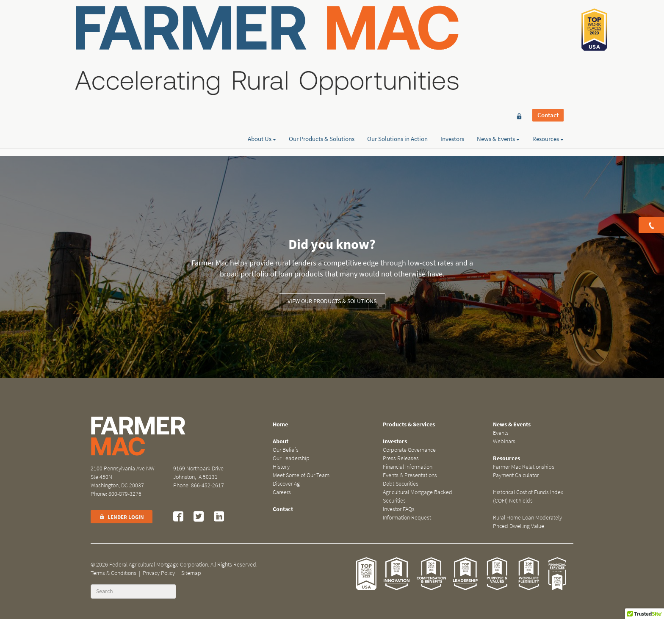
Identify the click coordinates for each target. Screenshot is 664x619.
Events (501, 433)
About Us (262, 37)
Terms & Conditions (113, 573)
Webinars (504, 441)
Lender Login (121, 517)
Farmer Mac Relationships (523, 467)
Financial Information (407, 467)
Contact (548, 22)
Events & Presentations (410, 475)
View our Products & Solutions (332, 301)
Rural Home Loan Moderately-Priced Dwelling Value (528, 522)
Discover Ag (286, 484)
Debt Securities (400, 484)
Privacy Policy (159, 573)
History (281, 467)
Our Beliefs (286, 450)
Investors (452, 37)
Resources (548, 37)
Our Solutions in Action (397, 37)
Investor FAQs (399, 509)
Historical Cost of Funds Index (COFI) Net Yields (528, 496)
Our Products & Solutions (321, 37)
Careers (282, 492)
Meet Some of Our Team (301, 475)
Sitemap (191, 573)
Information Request (407, 518)
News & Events (498, 37)
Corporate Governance (409, 450)
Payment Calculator (516, 475)
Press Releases (401, 458)
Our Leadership (291, 458)
